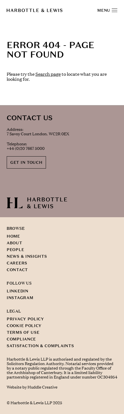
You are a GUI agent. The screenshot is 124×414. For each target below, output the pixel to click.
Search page (48, 74)
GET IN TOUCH (26, 162)
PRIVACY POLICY (25, 318)
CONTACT (17, 269)
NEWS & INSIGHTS (27, 256)
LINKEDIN (17, 291)
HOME (13, 236)
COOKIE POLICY (24, 325)
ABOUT (14, 242)
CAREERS (17, 263)
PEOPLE (15, 249)
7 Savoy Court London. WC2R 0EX (38, 133)
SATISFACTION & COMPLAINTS (40, 345)
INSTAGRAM (20, 297)
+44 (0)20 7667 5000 (26, 148)
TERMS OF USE (23, 332)
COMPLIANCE (21, 339)
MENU (107, 10)
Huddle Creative (42, 387)
